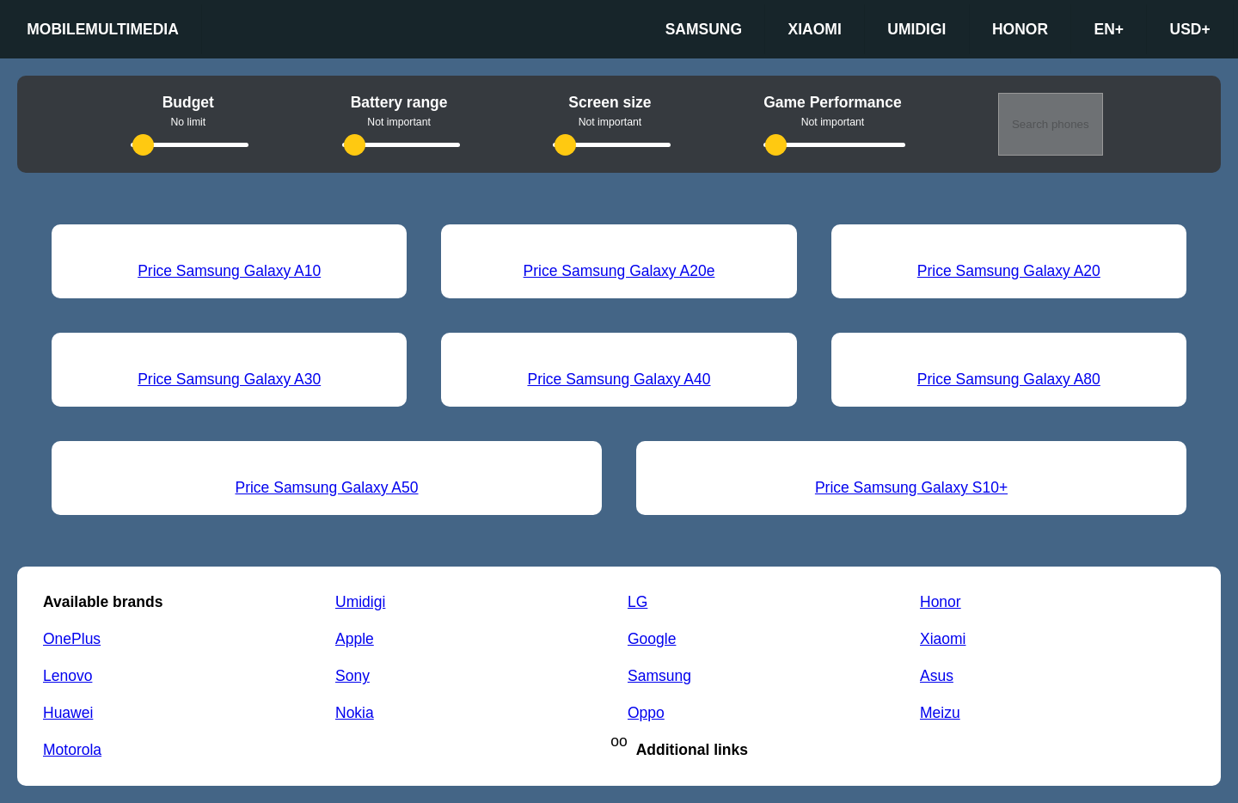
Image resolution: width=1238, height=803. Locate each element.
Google (652, 638)
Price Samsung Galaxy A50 (326, 487)
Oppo (646, 712)
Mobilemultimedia (103, 29)
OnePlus (72, 638)
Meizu (940, 712)
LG (637, 601)
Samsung (703, 29)
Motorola (72, 749)
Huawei (68, 712)
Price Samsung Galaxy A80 (1008, 379)
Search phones (1050, 124)
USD (1190, 30)
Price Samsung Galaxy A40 (618, 379)
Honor (1020, 29)
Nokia (354, 712)
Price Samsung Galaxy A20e (619, 270)
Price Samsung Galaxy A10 (229, 270)
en (1109, 30)
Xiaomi (815, 29)
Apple (354, 638)
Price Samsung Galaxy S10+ (911, 487)
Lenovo (67, 675)
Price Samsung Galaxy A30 (229, 379)
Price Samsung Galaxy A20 (1008, 270)
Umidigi (916, 29)
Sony (352, 675)
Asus (936, 675)
